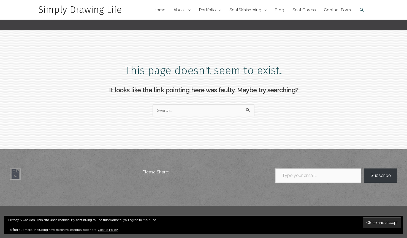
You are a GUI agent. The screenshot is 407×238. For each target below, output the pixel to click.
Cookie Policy (108, 230)
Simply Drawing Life (80, 10)
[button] (362, 10)
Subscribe (381, 173)
